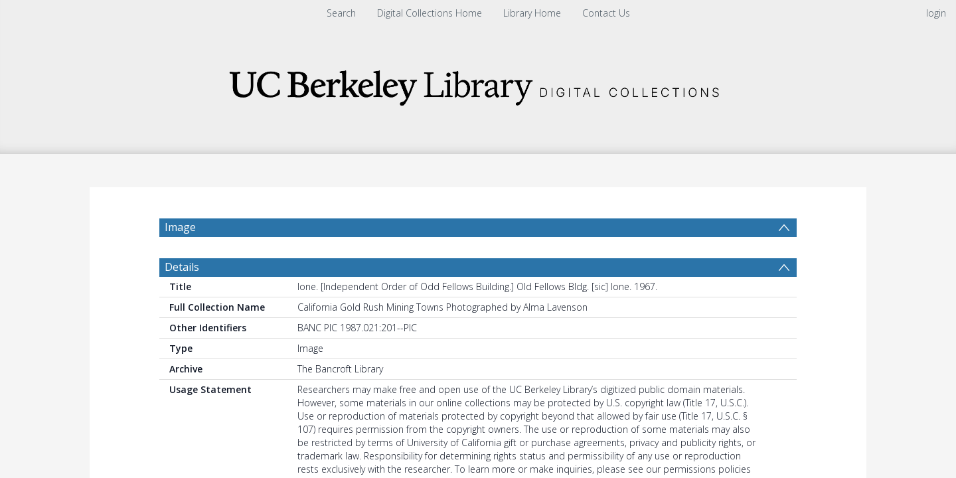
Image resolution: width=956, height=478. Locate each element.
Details (182, 298)
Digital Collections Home (429, 13)
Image (180, 227)
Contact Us (606, 13)
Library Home (532, 13)
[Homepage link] (478, 84)
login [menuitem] (936, 13)
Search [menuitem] (341, 13)
